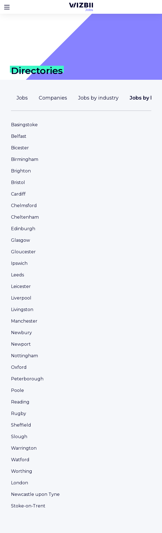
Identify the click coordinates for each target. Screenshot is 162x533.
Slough (19, 436)
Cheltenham (25, 217)
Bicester (20, 147)
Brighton (21, 171)
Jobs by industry (98, 98)
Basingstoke (24, 124)
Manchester (24, 321)
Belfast (18, 136)
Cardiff (18, 194)
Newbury (21, 332)
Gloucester (23, 251)
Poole (17, 390)
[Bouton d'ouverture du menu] (7, 6)
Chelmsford (24, 205)
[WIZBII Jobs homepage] (81, 7)
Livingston (22, 309)
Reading (20, 402)
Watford (20, 459)
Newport (21, 344)
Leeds (17, 275)
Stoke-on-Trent (28, 506)
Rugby (18, 413)
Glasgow (20, 240)
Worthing (21, 471)
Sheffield (21, 425)
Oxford (19, 367)
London (19, 482)
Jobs (22, 98)
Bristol (18, 182)
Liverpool (21, 298)
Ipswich (19, 263)
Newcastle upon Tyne (35, 494)
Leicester (21, 286)
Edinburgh (23, 228)
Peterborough (27, 378)
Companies (53, 98)
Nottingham (24, 355)
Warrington (24, 448)
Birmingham (24, 159)
